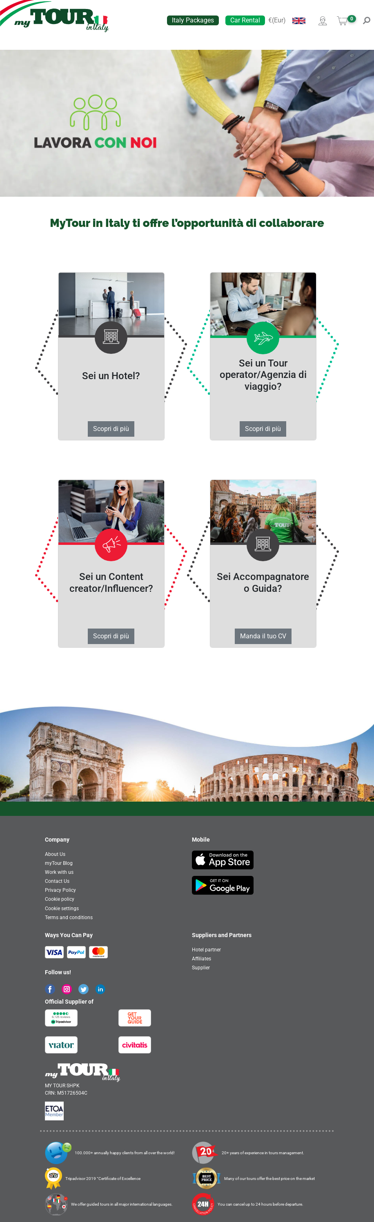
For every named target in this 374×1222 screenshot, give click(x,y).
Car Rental (245, 20)
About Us (55, 854)
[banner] (61, 20)
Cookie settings (62, 908)
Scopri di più (111, 429)
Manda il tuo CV (263, 636)
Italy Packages (193, 20)
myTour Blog (59, 863)
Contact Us (57, 881)
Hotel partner (206, 950)
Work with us (59, 872)
